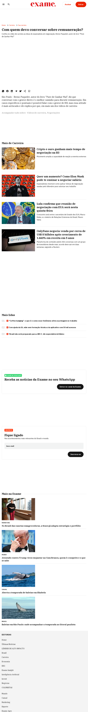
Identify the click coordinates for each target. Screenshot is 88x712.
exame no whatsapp (13, 375)
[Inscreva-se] (76, 454)
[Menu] (3, 4)
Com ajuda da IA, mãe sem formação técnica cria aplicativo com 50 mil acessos (41, 327)
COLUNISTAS (7, 687)
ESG (3, 666)
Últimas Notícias (8, 644)
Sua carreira (22, 25)
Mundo (4, 694)
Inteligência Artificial (10, 674)
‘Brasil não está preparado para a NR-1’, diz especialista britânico (35, 334)
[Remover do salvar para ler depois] (29, 91)
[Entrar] (81, 4)
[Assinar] (68, 4)
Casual (4, 698)
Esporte (5, 707)
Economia (6, 661)
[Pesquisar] (8, 4)
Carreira (12, 25)
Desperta (8, 430)
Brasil (4, 653)
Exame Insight (8, 670)
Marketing (6, 702)
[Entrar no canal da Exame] (70, 386)
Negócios (5, 683)
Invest (4, 679)
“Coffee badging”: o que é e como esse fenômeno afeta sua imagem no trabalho (41, 321)
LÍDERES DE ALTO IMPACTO (13, 648)
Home (4, 25)
